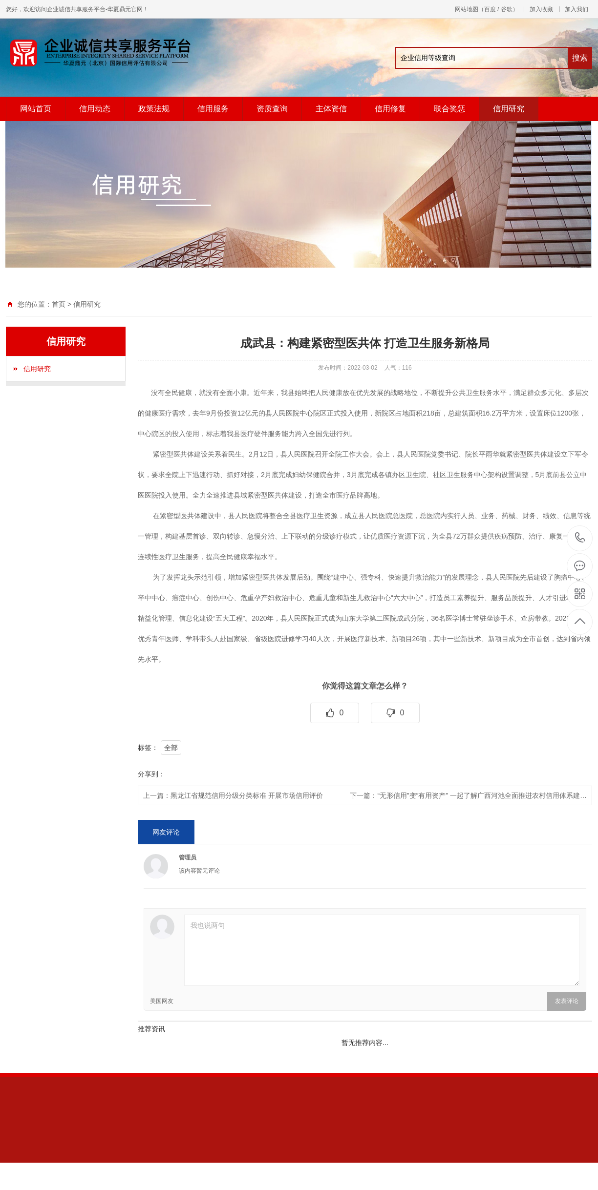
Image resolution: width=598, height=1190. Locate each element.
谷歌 (507, 9)
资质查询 (272, 108)
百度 (490, 9)
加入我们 (576, 9)
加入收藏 (541, 9)
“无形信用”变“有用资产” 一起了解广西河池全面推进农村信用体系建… (482, 795)
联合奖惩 (449, 108)
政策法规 (154, 108)
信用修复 (390, 108)
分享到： (151, 774)
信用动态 (94, 108)
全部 (171, 748)
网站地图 (466, 9)
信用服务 (213, 108)
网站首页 (35, 108)
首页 (58, 304)
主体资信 (331, 108)
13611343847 (580, 537)
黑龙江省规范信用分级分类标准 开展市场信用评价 (247, 795)
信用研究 (508, 108)
